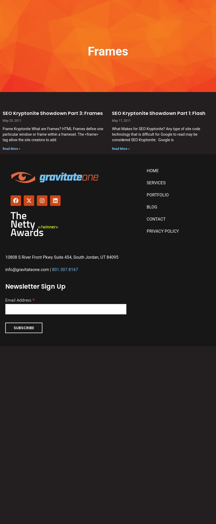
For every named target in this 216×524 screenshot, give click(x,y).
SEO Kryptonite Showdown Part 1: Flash (158, 113)
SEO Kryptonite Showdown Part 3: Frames (53, 113)
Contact (156, 219)
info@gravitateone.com (27, 269)
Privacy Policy (163, 231)
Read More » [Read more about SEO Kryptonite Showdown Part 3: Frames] (11, 149)
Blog (152, 207)
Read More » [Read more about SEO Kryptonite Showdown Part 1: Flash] (121, 149)
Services (156, 182)
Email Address (20, 299)
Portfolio (158, 194)
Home (153, 170)
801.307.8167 (65, 269)
